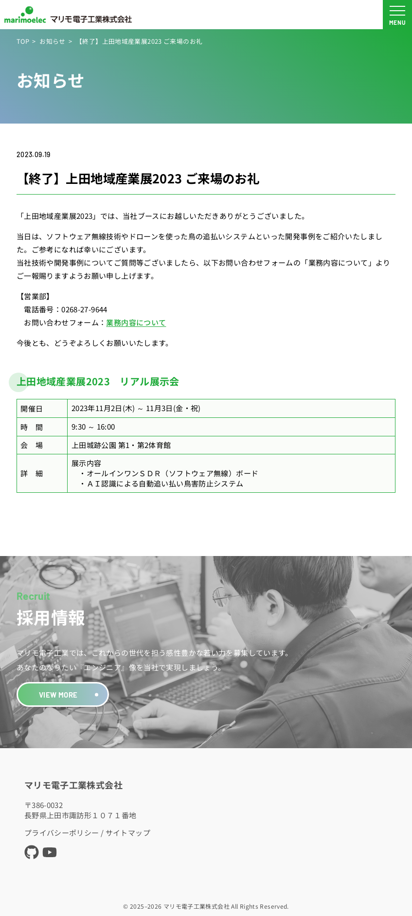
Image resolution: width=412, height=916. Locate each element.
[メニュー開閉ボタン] (397, 14)
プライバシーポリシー (61, 832)
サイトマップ (128, 832)
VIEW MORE (58, 694)
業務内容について (136, 322)
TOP (23, 41)
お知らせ (52, 41)
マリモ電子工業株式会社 (73, 784)
